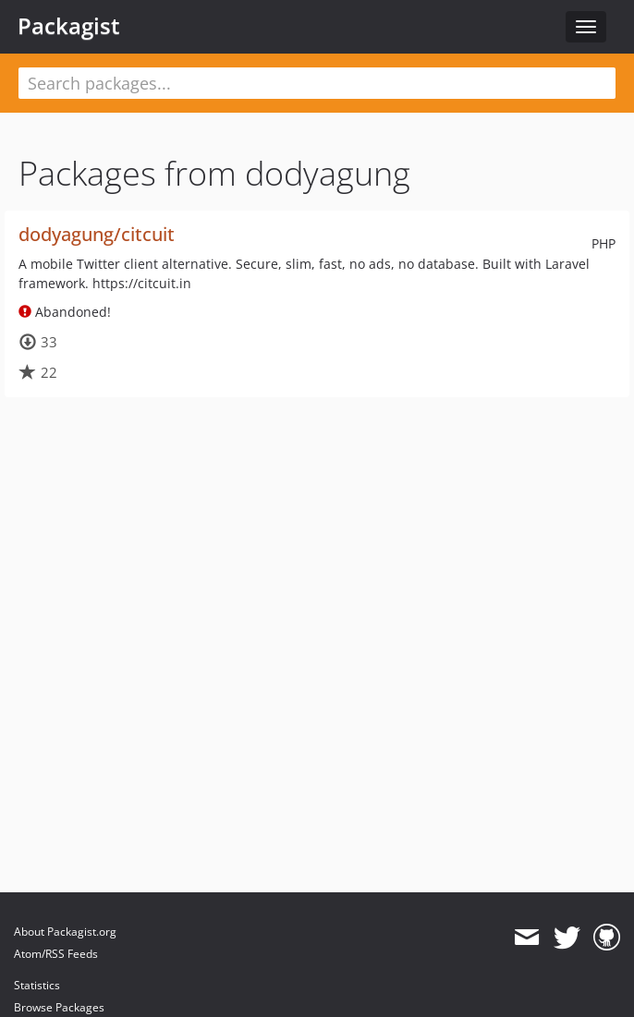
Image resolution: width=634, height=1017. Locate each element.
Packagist (69, 26)
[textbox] (317, 83)
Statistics (37, 985)
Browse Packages (59, 1007)
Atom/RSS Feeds (56, 954)
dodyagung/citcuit (96, 234)
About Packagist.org (65, 931)
